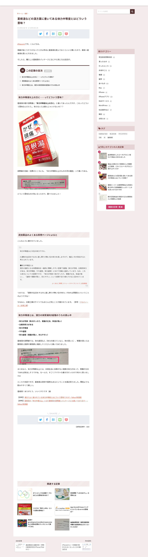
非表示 (48, 72)
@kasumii (21, 45)
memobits (74, 2)
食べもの (104, 85)
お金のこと (105, 71)
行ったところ (105, 66)
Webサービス (106, 103)
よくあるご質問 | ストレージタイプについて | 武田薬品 (68, 284)
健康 (87, 429)
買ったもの (105, 62)
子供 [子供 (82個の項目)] (100, 140)
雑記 (102, 117)
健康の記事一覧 (115, 210)
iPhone (103, 94)
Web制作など (106, 112)
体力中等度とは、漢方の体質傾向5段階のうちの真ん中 (42, 86)
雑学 (102, 80)
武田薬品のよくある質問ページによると (36, 82)
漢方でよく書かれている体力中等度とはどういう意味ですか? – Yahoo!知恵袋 (54, 398)
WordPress (105, 108)
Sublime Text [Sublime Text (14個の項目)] (103, 137)
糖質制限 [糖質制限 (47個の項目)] (110, 140)
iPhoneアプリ (106, 98)
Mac (102, 89)
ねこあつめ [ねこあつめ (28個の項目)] (113, 137)
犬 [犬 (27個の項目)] (104, 140)
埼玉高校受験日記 (107, 57)
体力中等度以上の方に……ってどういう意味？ (39, 78)
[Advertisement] (53, 213)
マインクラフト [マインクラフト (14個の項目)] (123, 137)
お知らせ (104, 121)
